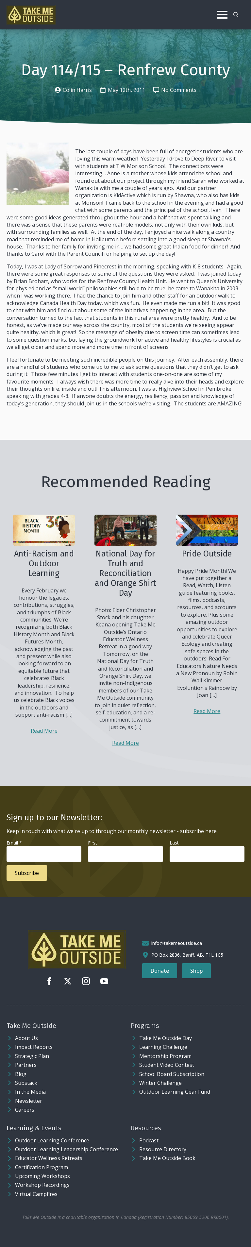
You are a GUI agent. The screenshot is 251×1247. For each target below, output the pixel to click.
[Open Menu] (222, 14)
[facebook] (49, 981)
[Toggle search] (235, 14)
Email (14, 843)
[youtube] (104, 981)
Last (174, 843)
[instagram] (86, 981)
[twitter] (67, 981)
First (92, 843)
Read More (44, 730)
